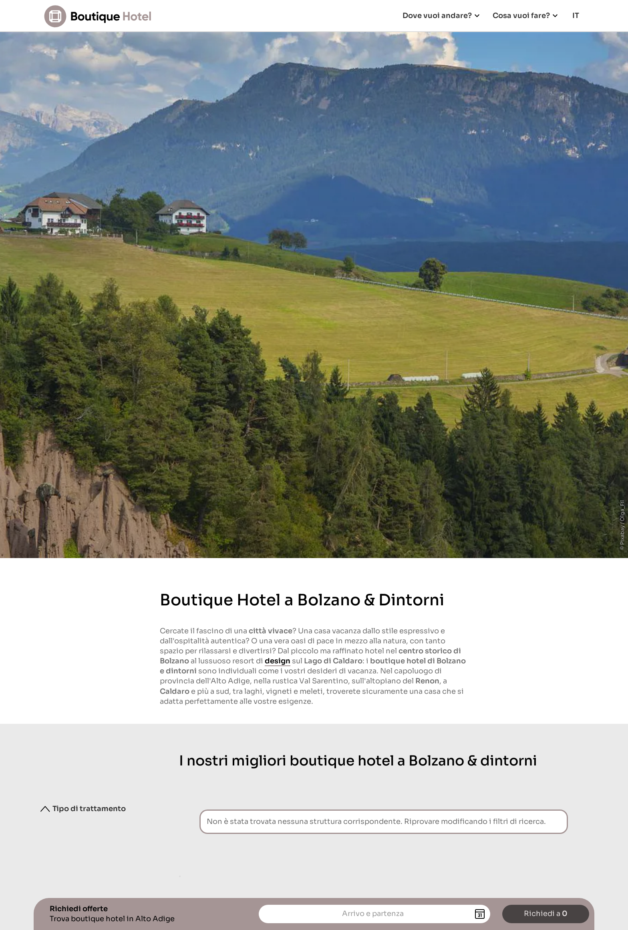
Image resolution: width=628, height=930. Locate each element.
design (277, 661)
